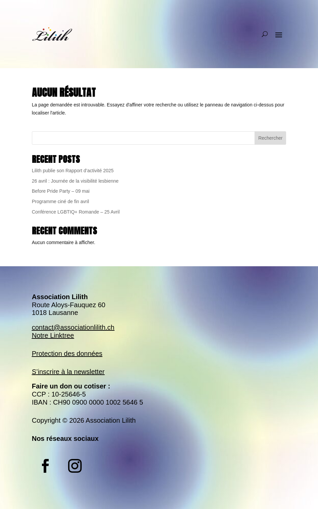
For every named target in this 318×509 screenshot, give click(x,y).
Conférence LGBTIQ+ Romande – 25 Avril (76, 212)
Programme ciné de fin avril (60, 201)
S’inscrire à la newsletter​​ (68, 371)
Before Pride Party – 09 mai (61, 191)
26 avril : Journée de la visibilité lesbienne (75, 181)
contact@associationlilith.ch (73, 327)
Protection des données (67, 353)
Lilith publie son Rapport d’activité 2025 (73, 170)
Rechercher (270, 138)
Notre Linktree (53, 335)
